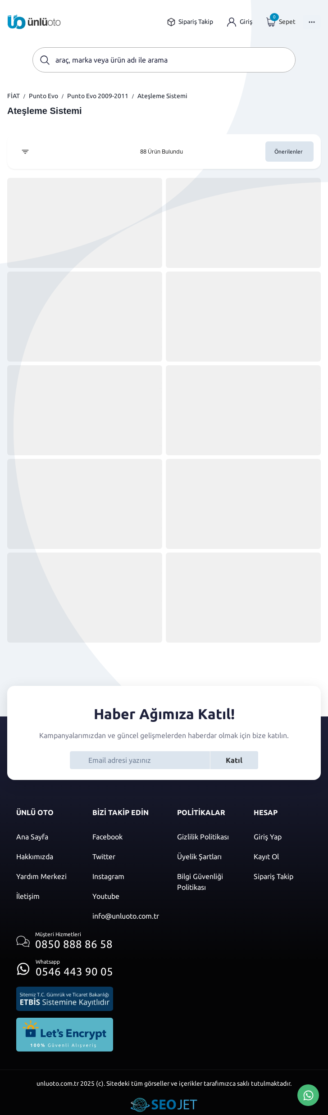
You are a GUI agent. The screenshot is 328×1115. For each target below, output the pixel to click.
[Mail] (125, 916)
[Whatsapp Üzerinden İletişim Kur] (308, 1094)
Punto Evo (43, 96)
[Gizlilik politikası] (206, 836)
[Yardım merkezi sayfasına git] (45, 876)
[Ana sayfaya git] (34, 21)
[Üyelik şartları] (206, 856)
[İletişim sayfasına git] (45, 896)
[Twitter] (125, 856)
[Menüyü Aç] (312, 22)
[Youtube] (125, 896)
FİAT (13, 96)
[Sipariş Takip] (283, 876)
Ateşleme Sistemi (162, 96)
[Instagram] (125, 876)
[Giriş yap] (239, 22)
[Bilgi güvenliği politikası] (206, 882)
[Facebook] (125, 836)
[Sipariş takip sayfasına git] (190, 22)
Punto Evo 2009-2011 (97, 96)
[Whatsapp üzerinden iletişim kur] (64, 966)
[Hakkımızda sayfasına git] (45, 856)
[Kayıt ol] (283, 856)
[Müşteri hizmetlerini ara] (64, 941)
